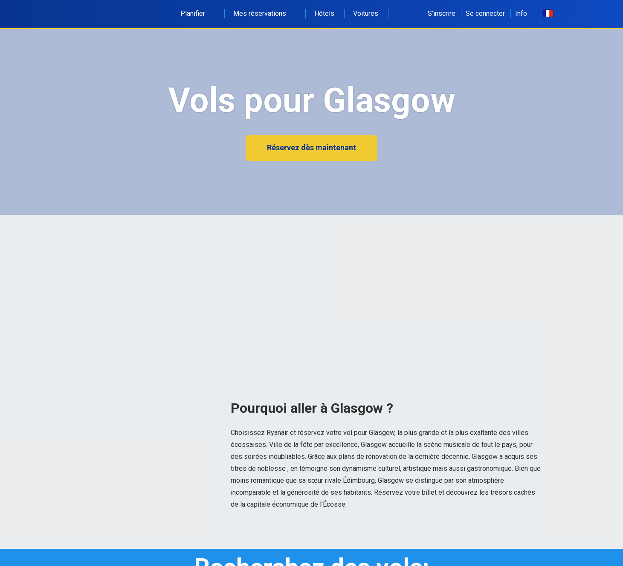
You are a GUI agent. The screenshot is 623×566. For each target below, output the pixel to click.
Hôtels (324, 13)
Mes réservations (264, 13)
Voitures (365, 13)
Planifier (197, 13)
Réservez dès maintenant (311, 147)
